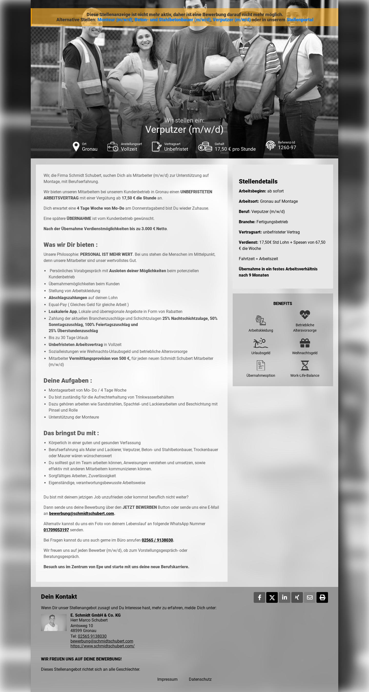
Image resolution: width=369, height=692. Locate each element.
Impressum (167, 679)
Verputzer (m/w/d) (232, 19)
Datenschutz (200, 679)
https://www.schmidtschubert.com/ (102, 646)
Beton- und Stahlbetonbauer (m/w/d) (172, 19)
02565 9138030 (92, 636)
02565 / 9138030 (157, 540)
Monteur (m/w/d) (114, 19)
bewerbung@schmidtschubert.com (81, 513)
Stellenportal (299, 19)
